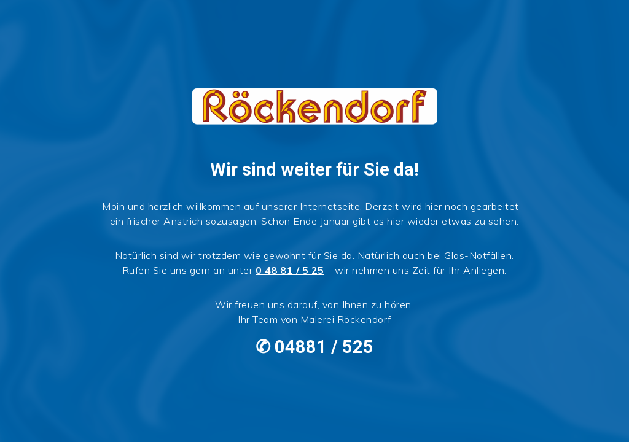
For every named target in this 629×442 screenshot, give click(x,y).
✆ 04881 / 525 (314, 346)
